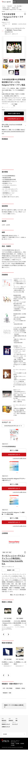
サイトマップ (15, 724)
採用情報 (22, 743)
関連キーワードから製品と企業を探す (13, 706)
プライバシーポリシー (15, 740)
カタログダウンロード (14, 454)
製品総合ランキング (6, 724)
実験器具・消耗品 (20, 688)
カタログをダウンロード (14, 119)
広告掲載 (12, 745)
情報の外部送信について (15, 741)
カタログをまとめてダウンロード (13, 425)
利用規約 (12, 743)
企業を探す (11, 720)
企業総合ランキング (6, 726)
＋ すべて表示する (14, 104)
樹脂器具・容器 (7, 693)
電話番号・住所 (10, 570)
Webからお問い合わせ (14, 113)
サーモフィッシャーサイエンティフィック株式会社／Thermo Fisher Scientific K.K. (15, 30)
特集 (16, 720)
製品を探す (4, 720)
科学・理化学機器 (7, 688)
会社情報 (17, 743)
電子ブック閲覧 (14, 450)
